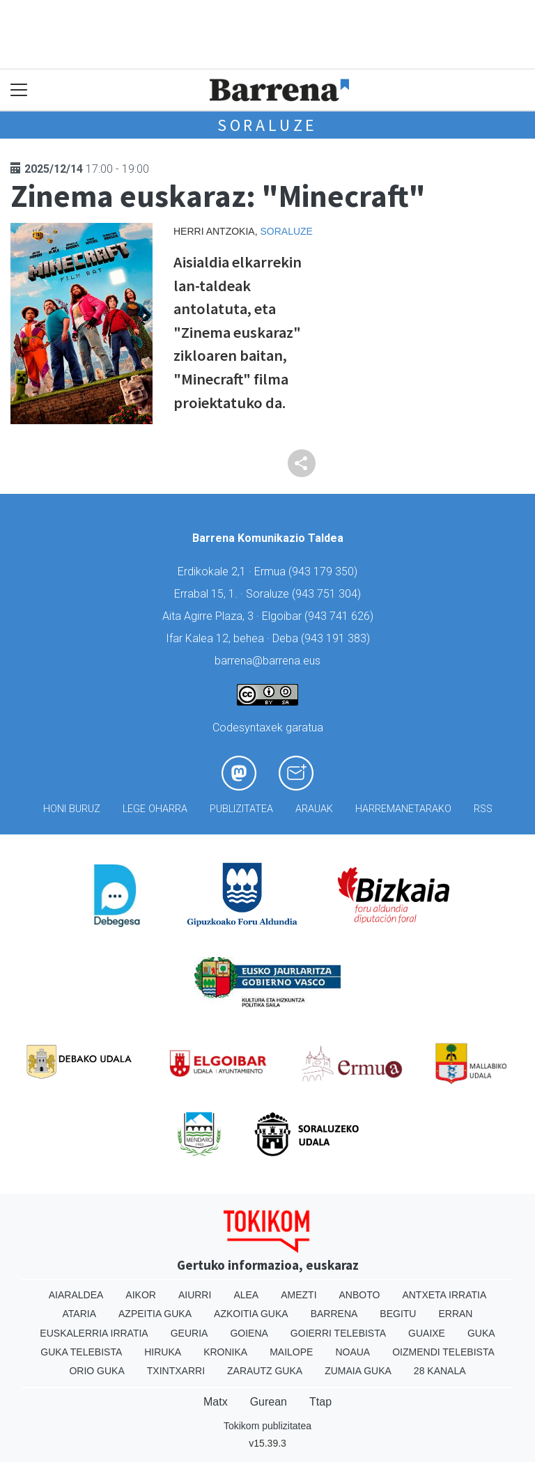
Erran (455, 1313)
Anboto (359, 1294)
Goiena (249, 1333)
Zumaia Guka (358, 1370)
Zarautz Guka (264, 1370)
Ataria (80, 1313)
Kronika (225, 1352)
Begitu (398, 1313)
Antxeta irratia (444, 1294)
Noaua (352, 1352)
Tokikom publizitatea (267, 1425)
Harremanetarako (403, 809)
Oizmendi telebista (443, 1352)
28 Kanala (440, 1370)
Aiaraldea (76, 1294)
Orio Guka (96, 1370)
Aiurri (194, 1294)
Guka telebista (81, 1352)
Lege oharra (155, 809)
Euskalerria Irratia (94, 1333)
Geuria (189, 1333)
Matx (215, 1402)
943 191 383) (337, 638)
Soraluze (267, 125)
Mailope (291, 1352)
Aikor (140, 1294)
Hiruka (162, 1352)
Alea (245, 1294)
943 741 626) (340, 616)
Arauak (314, 809)
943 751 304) (328, 593)
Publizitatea (241, 809)
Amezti (298, 1294)
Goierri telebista (338, 1333)
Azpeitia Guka (155, 1313)
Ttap (320, 1402)
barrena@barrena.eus (267, 660)
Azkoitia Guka (251, 1313)
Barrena (334, 1313)
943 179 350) (324, 571)
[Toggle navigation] (19, 90)
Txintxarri (176, 1370)
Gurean (268, 1402)
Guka (481, 1333)
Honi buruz (71, 809)
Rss (483, 809)
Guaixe (426, 1333)
